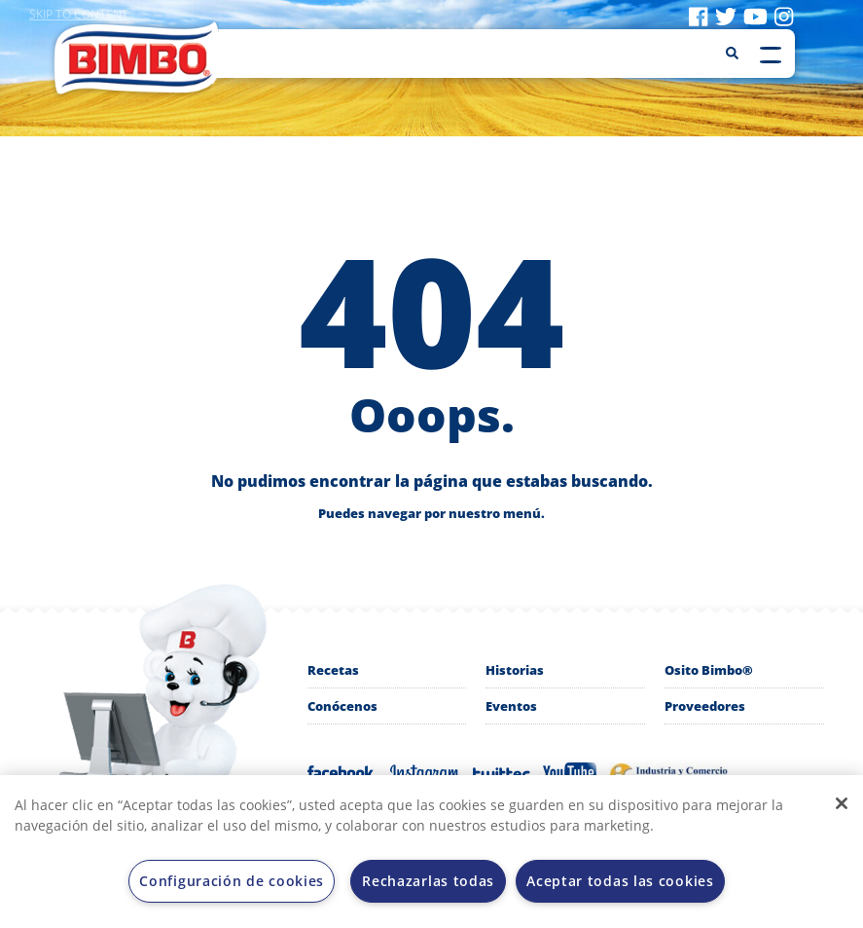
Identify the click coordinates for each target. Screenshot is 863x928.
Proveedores (705, 706)
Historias (514, 670)
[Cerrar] (841, 803)
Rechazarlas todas (428, 881)
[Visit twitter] (726, 15)
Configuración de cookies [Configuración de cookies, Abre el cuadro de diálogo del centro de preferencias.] (231, 881)
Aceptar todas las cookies (620, 881)
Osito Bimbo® (709, 670)
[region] (431, 851)
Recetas (333, 670)
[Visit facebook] (698, 15)
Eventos (511, 706)
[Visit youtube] (755, 15)
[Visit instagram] (783, 15)
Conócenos (342, 706)
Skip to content (78, 14)
